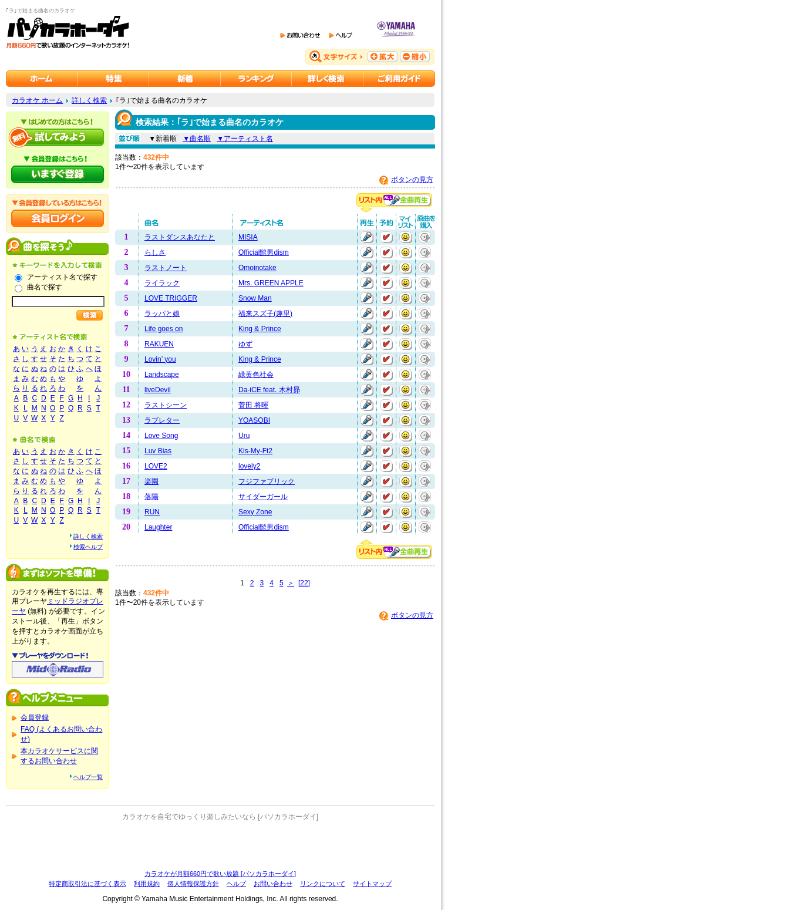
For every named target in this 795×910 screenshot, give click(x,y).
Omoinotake (257, 268)
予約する (386, 237)
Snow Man (255, 298)
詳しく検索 (89, 100)
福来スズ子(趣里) (265, 313)
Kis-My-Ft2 (255, 451)
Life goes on (163, 329)
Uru (244, 436)
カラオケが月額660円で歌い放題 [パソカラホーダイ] (220, 873)
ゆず (245, 344)
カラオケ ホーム (37, 100)
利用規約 (147, 883)
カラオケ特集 (113, 78)
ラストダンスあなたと (179, 237)
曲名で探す (44, 287)
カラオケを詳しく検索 (327, 78)
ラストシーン (165, 405)
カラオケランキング (256, 78)
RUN (152, 512)
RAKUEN (159, 344)
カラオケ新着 (185, 78)
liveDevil (157, 390)
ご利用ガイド (399, 78)
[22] (304, 583)
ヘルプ (236, 883)
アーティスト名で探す (62, 277)
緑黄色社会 (256, 374)
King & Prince (259, 329)
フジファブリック (266, 481)
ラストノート (165, 268)
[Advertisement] (220, 845)
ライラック (162, 283)
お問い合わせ (273, 883)
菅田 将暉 (253, 405)
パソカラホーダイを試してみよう (57, 137)
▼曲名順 (197, 138)
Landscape (161, 374)
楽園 (151, 481)
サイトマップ (372, 883)
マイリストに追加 (405, 237)
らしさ (155, 252)
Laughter (158, 527)
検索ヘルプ (88, 547)
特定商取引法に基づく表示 (87, 883)
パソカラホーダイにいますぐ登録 (57, 174)
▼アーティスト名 (245, 138)
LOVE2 (155, 466)
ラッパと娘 (162, 313)
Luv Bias (157, 451)
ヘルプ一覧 (88, 777)
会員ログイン (57, 218)
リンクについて (322, 883)
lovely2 (249, 466)
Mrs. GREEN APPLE (271, 283)
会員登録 (35, 717)
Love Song (161, 436)
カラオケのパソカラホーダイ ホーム (42, 78)
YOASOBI (254, 420)
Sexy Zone (255, 512)
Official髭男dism (263, 252)
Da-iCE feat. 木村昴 (269, 390)
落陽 (151, 497)
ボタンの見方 (412, 180)
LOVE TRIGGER (170, 298)
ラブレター (162, 420)
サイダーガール (263, 497)
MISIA (248, 237)
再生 (367, 237)
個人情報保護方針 (193, 883)
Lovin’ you (160, 359)
